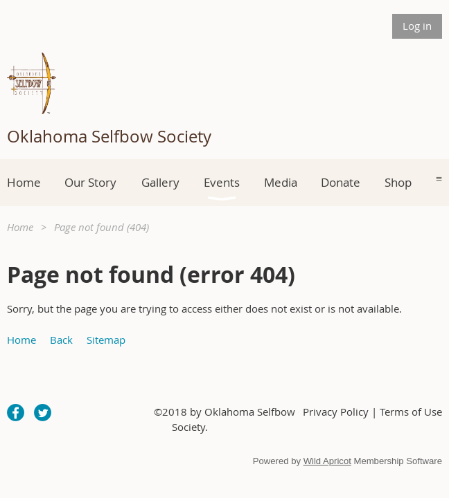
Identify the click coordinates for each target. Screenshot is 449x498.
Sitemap (106, 340)
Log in (417, 26)
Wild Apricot (327, 461)
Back (61, 340)
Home (20, 227)
